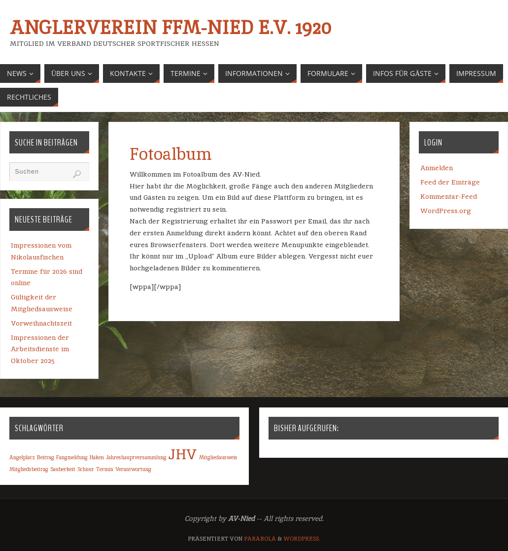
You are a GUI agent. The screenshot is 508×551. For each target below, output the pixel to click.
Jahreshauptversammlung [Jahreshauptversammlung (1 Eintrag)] (136, 457)
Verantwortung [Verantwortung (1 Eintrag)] (133, 469)
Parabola (260, 539)
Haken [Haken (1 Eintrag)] (97, 457)
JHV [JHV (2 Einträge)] (183, 454)
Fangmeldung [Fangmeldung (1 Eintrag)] (72, 457)
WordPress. (301, 539)
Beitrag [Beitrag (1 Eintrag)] (45, 457)
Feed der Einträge (450, 182)
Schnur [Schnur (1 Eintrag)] (85, 469)
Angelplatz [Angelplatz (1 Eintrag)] (22, 457)
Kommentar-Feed (448, 196)
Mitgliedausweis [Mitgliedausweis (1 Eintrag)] (218, 457)
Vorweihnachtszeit (41, 323)
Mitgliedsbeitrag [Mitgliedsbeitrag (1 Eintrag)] (28, 469)
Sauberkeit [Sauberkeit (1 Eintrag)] (62, 469)
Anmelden (436, 167)
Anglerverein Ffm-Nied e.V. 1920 (170, 28)
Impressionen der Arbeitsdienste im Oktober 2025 (40, 349)
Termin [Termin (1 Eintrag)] (104, 469)
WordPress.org (445, 210)
